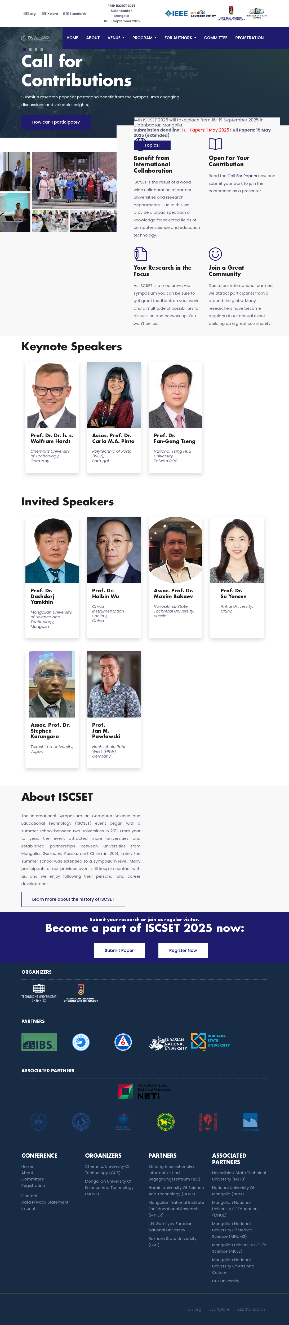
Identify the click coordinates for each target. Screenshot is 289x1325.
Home (72, 38)
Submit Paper (119, 950)
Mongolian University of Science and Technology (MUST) (109, 1187)
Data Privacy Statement (44, 1202)
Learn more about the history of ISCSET (73, 899)
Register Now (183, 950)
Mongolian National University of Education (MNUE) (235, 1209)
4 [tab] (42, 50)
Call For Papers (242, 175)
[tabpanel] (144, 89)
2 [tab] (30, 50)
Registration (249, 38)
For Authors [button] (178, 38)
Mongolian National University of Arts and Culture (233, 1266)
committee (216, 38)
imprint (28, 1208)
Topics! (152, 145)
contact (29, 1196)
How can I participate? (56, 122)
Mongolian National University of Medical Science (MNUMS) (233, 1230)
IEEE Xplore (49, 13)
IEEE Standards (74, 13)
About (93, 38)
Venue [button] (115, 38)
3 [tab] (36, 50)
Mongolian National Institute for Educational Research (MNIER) (176, 1209)
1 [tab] (24, 50)
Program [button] (142, 38)
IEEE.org (30, 13)
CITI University (225, 1281)
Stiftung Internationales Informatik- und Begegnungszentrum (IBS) (175, 1173)
